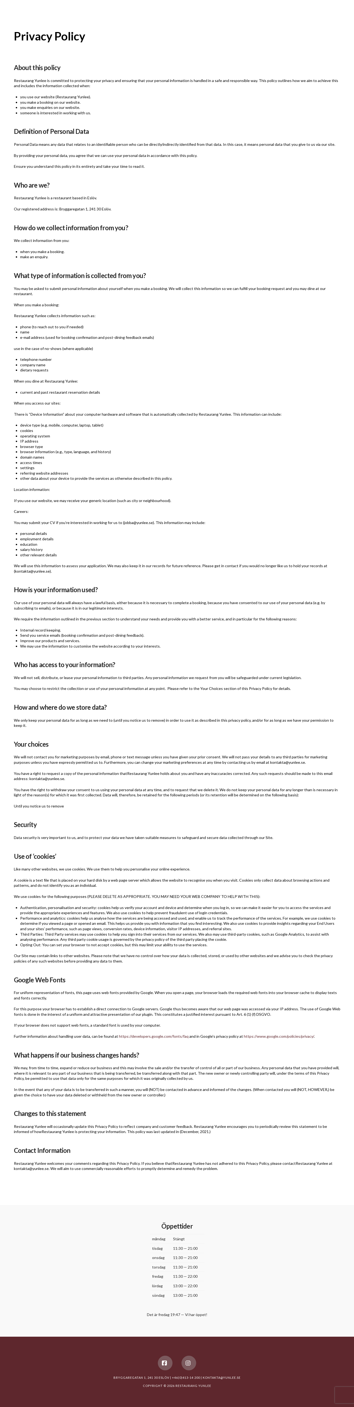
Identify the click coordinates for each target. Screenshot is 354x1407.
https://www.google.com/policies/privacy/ (279, 1036)
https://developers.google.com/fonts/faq (154, 1036)
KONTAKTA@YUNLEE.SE (222, 1377)
